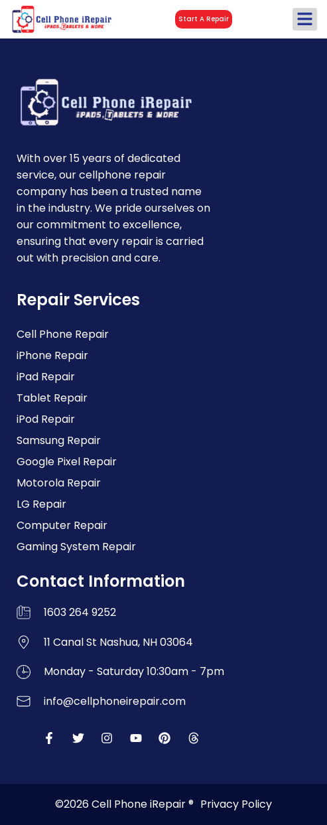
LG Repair (41, 504)
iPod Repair (46, 419)
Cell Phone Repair (63, 334)
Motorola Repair (59, 482)
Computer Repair (62, 525)
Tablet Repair (52, 398)
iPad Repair (46, 376)
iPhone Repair (52, 355)
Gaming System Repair (76, 546)
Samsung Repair (59, 440)
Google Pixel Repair (67, 461)
